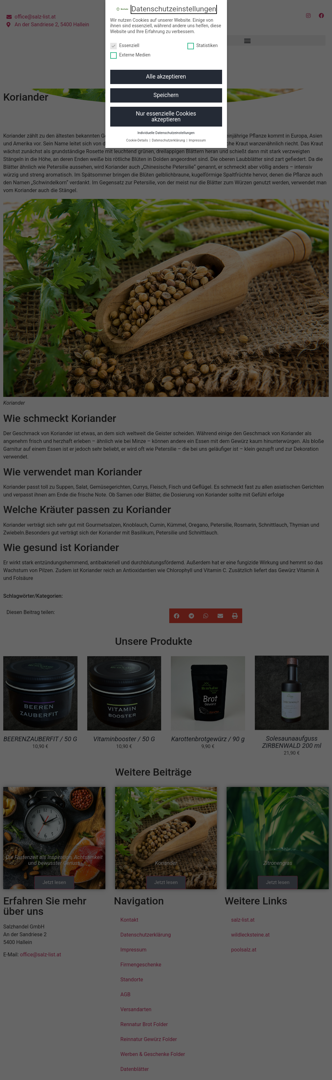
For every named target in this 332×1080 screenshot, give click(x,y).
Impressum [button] (197, 140)
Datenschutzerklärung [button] (169, 140)
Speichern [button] (165, 95)
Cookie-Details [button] (137, 140)
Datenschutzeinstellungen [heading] (173, 9)
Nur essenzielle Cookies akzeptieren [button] (166, 116)
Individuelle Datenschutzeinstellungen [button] (166, 133)
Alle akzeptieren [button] (166, 76)
